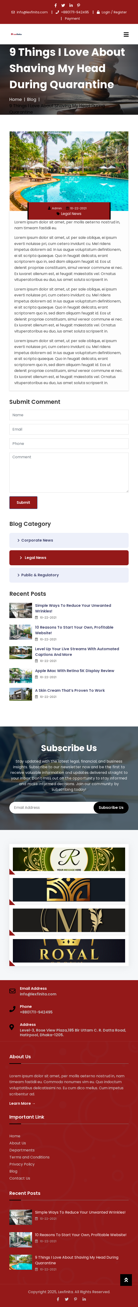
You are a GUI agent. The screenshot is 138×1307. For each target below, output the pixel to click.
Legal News (71, 213)
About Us (17, 1143)
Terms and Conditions (29, 1157)
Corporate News (35, 540)
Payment (72, 18)
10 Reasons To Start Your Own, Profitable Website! (74, 630)
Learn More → (22, 1103)
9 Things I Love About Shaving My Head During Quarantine (76, 1260)
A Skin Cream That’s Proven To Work (70, 690)
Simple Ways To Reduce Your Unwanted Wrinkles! (73, 608)
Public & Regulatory (38, 575)
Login (106, 12)
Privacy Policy (22, 1164)
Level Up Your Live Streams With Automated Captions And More (77, 651)
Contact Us (19, 1178)
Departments (22, 1150)
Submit (23, 502)
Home (15, 99)
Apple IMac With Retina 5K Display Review (74, 670)
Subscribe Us (111, 807)
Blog (31, 99)
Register (120, 12)
